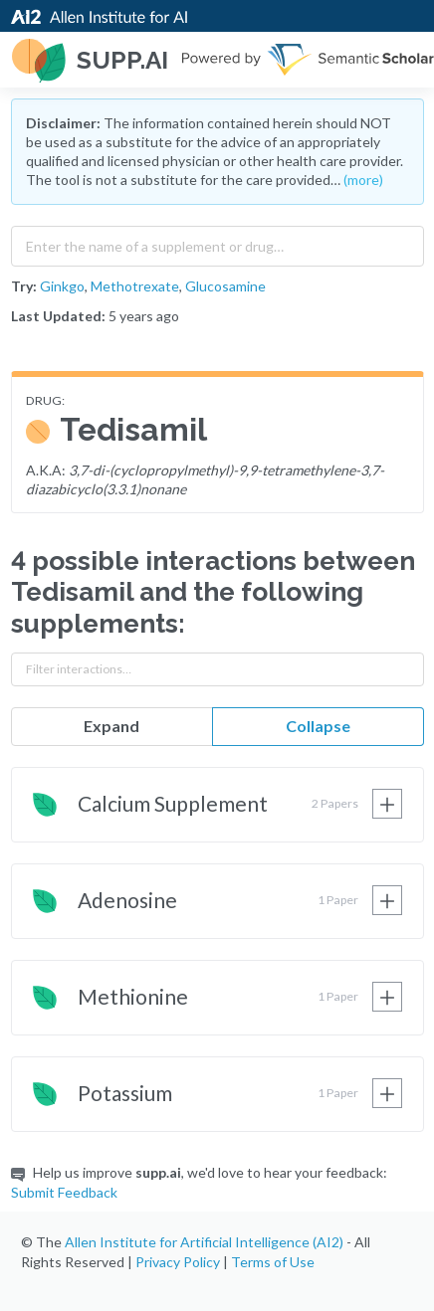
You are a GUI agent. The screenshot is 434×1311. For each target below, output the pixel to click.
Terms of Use (273, 1261)
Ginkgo (62, 286)
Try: (24, 286)
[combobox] (217, 242)
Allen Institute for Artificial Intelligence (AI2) (204, 1241)
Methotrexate (135, 286)
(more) (363, 179)
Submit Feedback (64, 1192)
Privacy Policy (177, 1261)
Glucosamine (225, 286)
